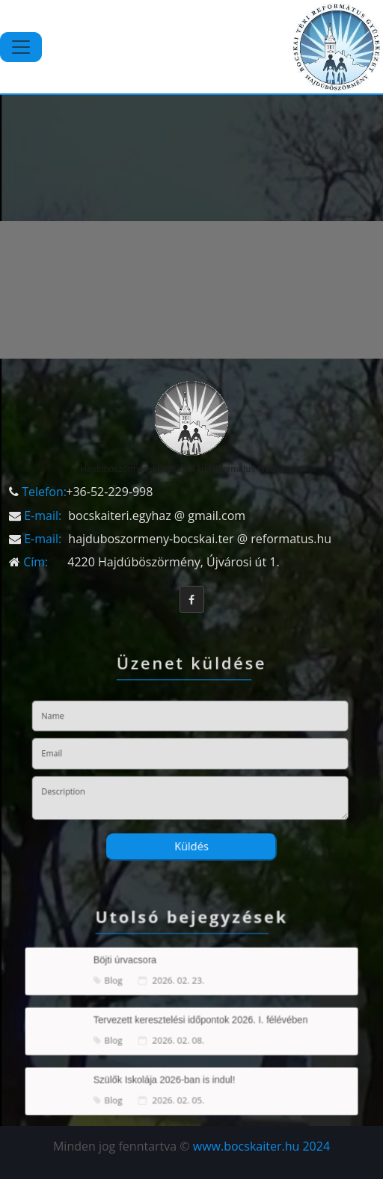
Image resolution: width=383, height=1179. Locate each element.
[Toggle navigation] (21, 47)
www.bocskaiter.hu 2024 (261, 1146)
